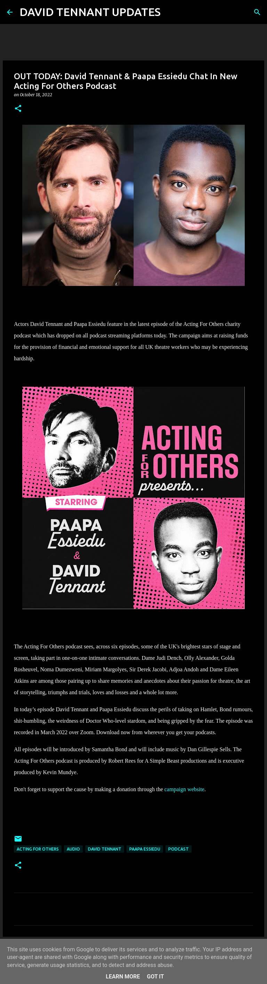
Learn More (123, 976)
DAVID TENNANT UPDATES (90, 12)
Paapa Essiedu (144, 849)
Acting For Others (38, 849)
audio (73, 849)
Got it (155, 976)
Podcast (178, 849)
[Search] (170, 12)
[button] (18, 109)
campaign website (184, 789)
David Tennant (104, 849)
